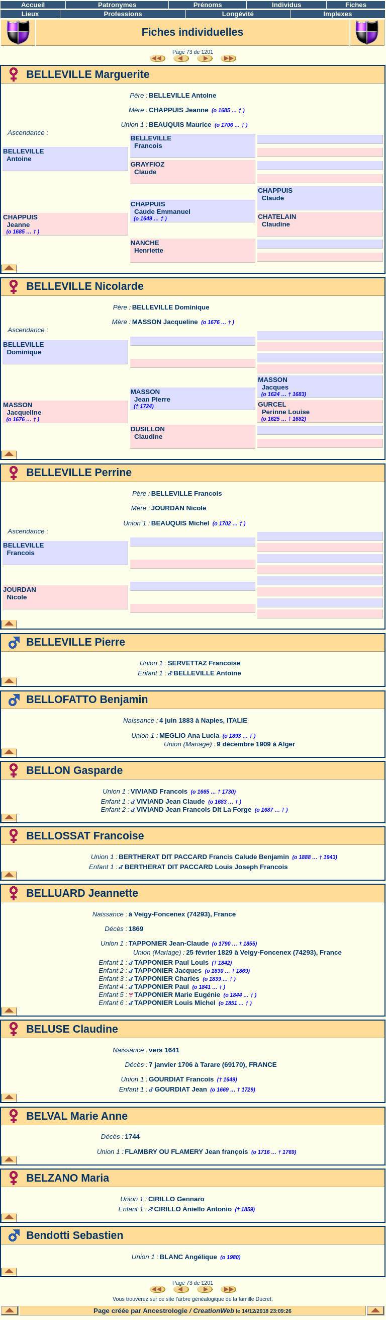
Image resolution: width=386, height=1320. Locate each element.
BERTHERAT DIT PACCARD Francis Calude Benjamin (204, 857)
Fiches (355, 5)
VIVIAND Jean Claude (171, 801)
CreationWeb (213, 1310)
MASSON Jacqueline (165, 322)
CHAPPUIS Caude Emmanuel (160, 207)
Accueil (33, 5)
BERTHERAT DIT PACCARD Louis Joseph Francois (206, 867)
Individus (287, 5)
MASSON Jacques (273, 383)
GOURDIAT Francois (181, 1079)
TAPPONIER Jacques (168, 970)
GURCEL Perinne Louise (284, 408)
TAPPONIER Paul (161, 986)
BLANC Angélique (188, 1257)
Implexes (337, 14)
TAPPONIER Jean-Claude (169, 943)
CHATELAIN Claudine (277, 220)
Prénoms (208, 5)
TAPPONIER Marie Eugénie (177, 994)
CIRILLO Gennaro (176, 1199)
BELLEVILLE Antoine (182, 95)
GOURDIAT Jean (181, 1089)
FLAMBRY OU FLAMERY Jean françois (186, 1151)
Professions (123, 14)
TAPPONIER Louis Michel (174, 1002)
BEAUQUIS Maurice (180, 124)
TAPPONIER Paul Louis (171, 962)
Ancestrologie (165, 1310)
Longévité (238, 14)
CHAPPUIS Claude (275, 194)
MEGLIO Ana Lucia (189, 735)
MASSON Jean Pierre (150, 395)
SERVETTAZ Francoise (204, 663)
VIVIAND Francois (159, 791)
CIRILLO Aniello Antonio (193, 1209)
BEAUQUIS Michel (180, 523)
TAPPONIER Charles (166, 978)
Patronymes (117, 5)
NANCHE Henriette (147, 246)
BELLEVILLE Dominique (171, 307)
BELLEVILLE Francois (151, 141)
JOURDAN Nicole (179, 508)
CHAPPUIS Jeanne (179, 110)
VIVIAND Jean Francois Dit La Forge (194, 809)
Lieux (30, 14)
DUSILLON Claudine (148, 432)
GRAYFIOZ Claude (148, 168)
